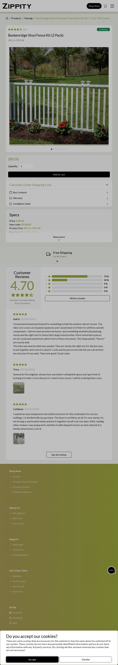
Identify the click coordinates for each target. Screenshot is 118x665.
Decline (86, 659)
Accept (32, 659)
